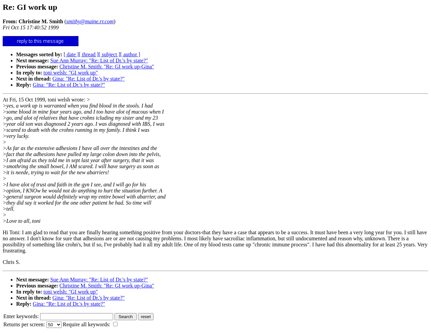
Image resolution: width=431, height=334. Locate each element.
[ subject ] (109, 54)
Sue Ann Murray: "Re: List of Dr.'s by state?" (99, 60)
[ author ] (130, 54)
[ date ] (71, 54)
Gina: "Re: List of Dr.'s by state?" (89, 79)
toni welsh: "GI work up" (70, 72)
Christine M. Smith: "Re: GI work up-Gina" (107, 66)
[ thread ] (89, 54)
